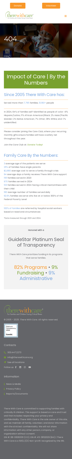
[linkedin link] (21, 367)
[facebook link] (16, 367)
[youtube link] (30, 367)
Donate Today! (35, 144)
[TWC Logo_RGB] (19, 11)
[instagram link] (25, 367)
